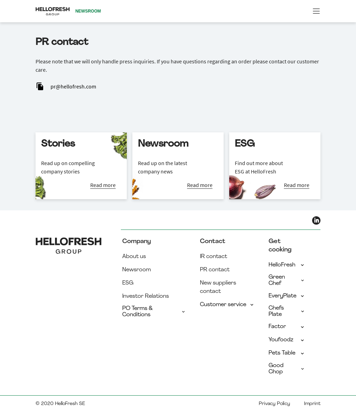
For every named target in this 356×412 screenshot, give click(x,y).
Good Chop (287, 369)
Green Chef (287, 280)
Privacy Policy (274, 403)
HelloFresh (287, 265)
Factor (287, 326)
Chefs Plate (287, 311)
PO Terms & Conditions (154, 312)
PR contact (215, 270)
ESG (127, 283)
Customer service (227, 305)
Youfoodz (287, 340)
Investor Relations (145, 296)
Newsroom (136, 270)
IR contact (213, 256)
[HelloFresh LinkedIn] (316, 220)
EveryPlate (287, 296)
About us (134, 256)
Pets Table (287, 353)
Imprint (312, 403)
